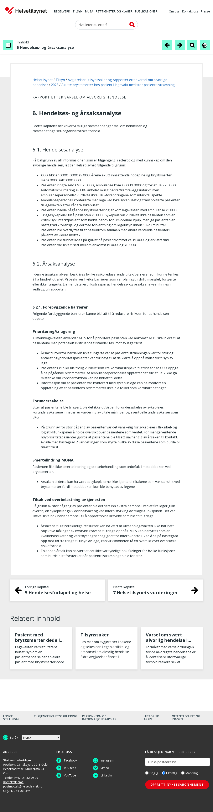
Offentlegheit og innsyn (186, 717)
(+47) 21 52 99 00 (26, 778)
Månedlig (189, 773)
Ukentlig (169, 773)
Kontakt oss (190, 11)
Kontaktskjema (13, 782)
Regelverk (62, 11)
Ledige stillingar (11, 717)
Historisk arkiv (151, 717)
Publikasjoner (146, 11)
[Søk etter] (106, 25)
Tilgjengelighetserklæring (55, 716)
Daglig (151, 773)
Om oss (174, 11)
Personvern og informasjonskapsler (99, 717)
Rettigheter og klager (114, 11)
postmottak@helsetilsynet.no (22, 786)
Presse (205, 11)
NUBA (89, 11)
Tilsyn (78, 11)
